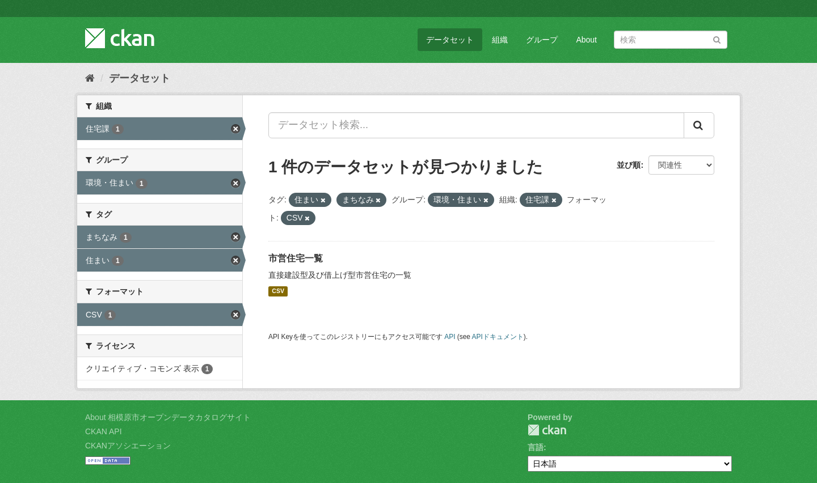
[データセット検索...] (476, 125)
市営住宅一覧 (295, 258)
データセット (450, 39)
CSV (278, 291)
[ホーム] (90, 78)
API (449, 337)
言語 (536, 447)
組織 (500, 39)
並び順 (629, 165)
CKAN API (103, 431)
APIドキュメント (498, 337)
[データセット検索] (670, 40)
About (586, 39)
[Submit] (717, 39)
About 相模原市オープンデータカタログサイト (168, 417)
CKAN (547, 430)
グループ (542, 39)
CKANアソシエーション (128, 445)
